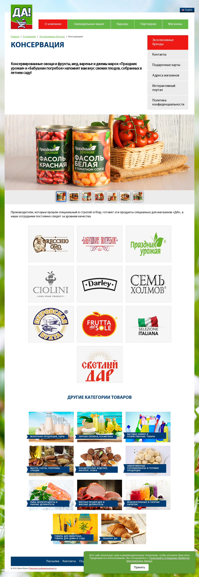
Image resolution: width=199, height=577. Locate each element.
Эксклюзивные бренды (163, 42)
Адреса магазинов (165, 75)
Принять (139, 567)
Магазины (175, 24)
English (187, 10)
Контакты (159, 54)
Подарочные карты (166, 65)
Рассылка (52, 561)
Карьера (122, 24)
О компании (53, 24)
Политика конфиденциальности (168, 102)
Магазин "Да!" (21, 17)
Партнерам (148, 24)
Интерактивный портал (163, 88)
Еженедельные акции (89, 24)
